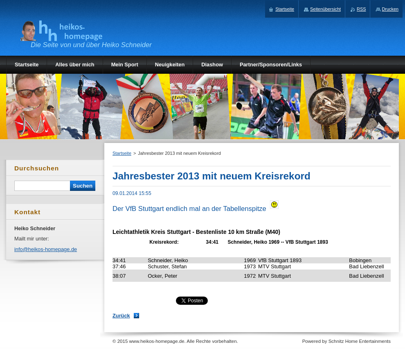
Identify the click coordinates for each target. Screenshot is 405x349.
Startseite (121, 153)
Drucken (390, 9)
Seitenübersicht (325, 9)
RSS (361, 9)
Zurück (121, 316)
